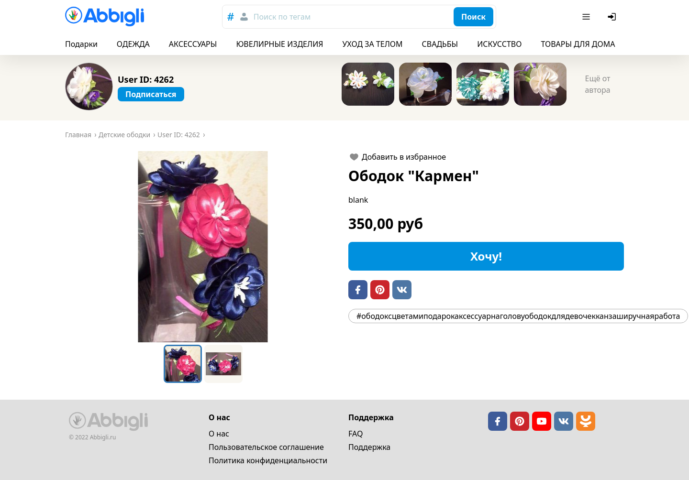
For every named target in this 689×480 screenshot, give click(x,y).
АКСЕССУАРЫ (193, 44)
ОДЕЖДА (133, 44)
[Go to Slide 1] (183, 364)
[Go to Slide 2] (223, 364)
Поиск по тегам (282, 16)
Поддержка (369, 447)
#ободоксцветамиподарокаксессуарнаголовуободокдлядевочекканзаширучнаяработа (518, 316)
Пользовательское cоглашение (266, 447)
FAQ (355, 433)
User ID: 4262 (146, 79)
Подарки (81, 44)
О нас (219, 433)
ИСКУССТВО (499, 44)
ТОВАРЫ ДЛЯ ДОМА (578, 44)
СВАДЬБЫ (440, 44)
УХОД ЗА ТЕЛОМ (373, 44)
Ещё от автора (597, 84)
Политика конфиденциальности (268, 460)
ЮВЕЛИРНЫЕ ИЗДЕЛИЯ (279, 44)
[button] (203, 246)
